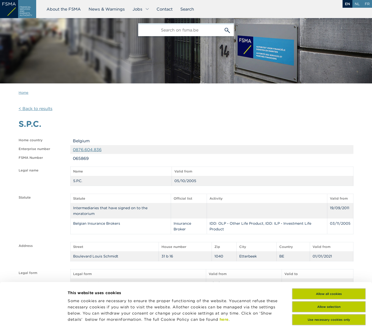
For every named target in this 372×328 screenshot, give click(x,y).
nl (357, 4)
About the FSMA (64, 9)
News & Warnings (107, 9)
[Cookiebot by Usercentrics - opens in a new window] (33, 318)
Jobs (141, 9)
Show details (81, 317)
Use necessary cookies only (329, 278)
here (224, 277)
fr (367, 4)
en (347, 4)
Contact (165, 9)
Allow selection (328, 265)
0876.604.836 (87, 149)
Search (187, 9)
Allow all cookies (329, 252)
